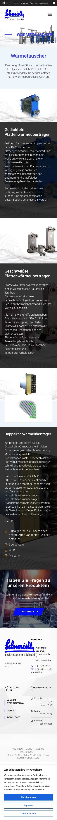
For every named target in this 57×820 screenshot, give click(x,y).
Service (11, 710)
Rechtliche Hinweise (31, 749)
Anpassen (28, 805)
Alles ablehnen (28, 813)
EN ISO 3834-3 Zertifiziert (18, 3)
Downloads (13, 717)
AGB (14, 749)
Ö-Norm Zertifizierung (15, 701)
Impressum (27, 752)
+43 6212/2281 (41, 3)
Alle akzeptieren (28, 797)
